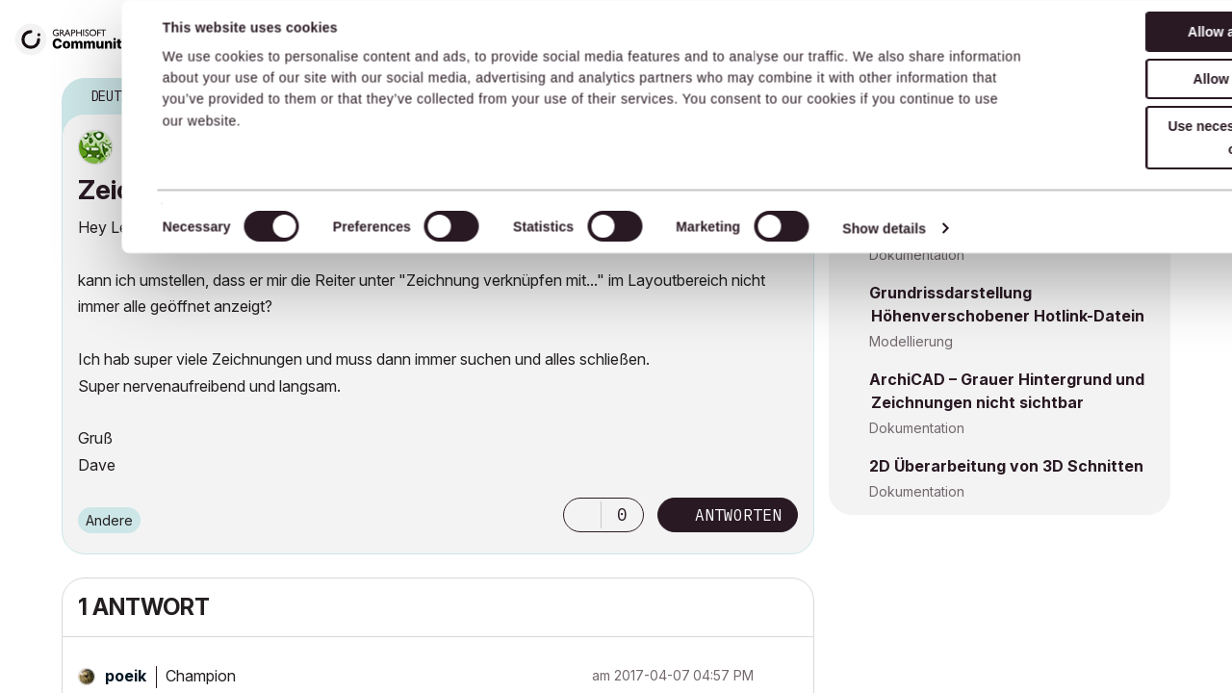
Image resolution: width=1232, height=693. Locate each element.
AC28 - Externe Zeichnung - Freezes (1009, 142)
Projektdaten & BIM (929, 168)
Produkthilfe (719, 37)
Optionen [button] (787, 97)
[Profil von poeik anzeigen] (125, 675)
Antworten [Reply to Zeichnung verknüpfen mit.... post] (738, 515)
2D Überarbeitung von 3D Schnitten (1006, 465)
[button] (582, 515)
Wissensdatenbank (291, 37)
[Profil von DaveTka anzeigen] (157, 147)
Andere (109, 520)
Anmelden (1163, 35)
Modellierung (911, 341)
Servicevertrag (434, 37)
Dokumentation (916, 254)
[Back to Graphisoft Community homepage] (78, 37)
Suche (1019, 39)
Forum (184, 37)
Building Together (580, 37)
